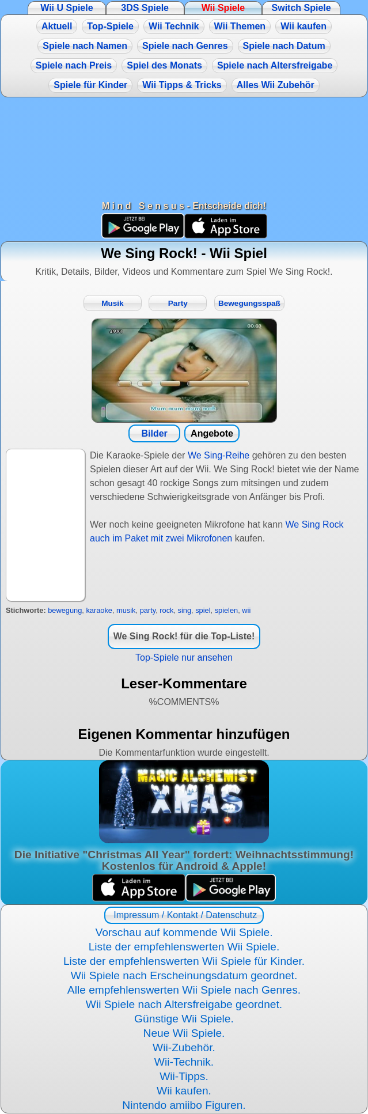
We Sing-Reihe (218, 455)
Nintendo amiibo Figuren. (183, 1105)
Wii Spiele (223, 8)
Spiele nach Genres (185, 46)
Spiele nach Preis (74, 65)
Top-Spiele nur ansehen (184, 657)
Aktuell (56, 26)
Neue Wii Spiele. (184, 1033)
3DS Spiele (145, 8)
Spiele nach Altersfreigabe (274, 65)
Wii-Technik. (184, 1062)
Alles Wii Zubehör (275, 85)
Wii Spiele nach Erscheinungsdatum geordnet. (184, 975)
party (148, 610)
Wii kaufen (303, 26)
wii (246, 610)
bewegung (65, 610)
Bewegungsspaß (249, 303)
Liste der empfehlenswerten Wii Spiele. (184, 947)
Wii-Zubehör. (184, 1047)
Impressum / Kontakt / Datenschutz (184, 915)
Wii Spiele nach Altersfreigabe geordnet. (184, 1004)
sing (184, 610)
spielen (226, 610)
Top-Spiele (110, 26)
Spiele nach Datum (284, 46)
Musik (112, 303)
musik (125, 610)
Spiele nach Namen (85, 46)
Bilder (154, 433)
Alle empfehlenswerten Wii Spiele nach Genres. (184, 990)
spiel (202, 610)
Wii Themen (240, 26)
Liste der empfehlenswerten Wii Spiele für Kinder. (184, 961)
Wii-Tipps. (184, 1076)
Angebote (212, 433)
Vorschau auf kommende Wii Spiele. (183, 932)
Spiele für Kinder (90, 85)
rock (166, 610)
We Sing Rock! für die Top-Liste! (184, 636)
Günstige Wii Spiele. (184, 1019)
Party (178, 303)
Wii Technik (174, 26)
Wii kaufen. (184, 1091)
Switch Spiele (301, 8)
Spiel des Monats (164, 65)
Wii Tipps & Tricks (181, 85)
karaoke (99, 610)
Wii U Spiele (66, 8)
